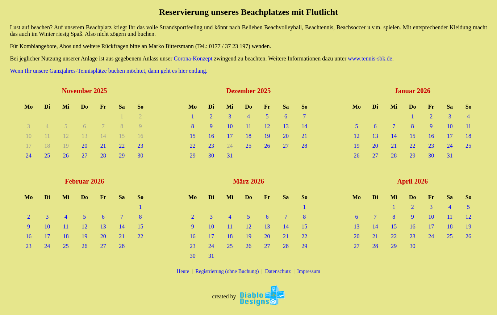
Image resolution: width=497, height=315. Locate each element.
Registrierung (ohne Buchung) (227, 271)
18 (248, 136)
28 (103, 155)
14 (304, 126)
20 (84, 146)
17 (230, 136)
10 (230, 126)
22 (122, 146)
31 (230, 155)
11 (248, 126)
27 (84, 155)
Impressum (308, 271)
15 (193, 136)
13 (286, 126)
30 (140, 155)
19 (267, 136)
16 (211, 136)
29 (122, 155)
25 (47, 155)
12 (267, 126)
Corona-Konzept (193, 58)
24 (29, 155)
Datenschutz (278, 271)
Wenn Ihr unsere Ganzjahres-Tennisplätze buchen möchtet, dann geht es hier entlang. (108, 71)
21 (103, 146)
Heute (183, 271)
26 (66, 155)
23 (140, 146)
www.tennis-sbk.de (370, 58)
